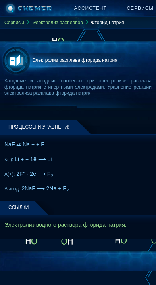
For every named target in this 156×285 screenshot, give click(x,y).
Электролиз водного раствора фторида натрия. (65, 225)
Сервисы (140, 8)
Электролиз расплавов (57, 22)
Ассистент (90, 8)
